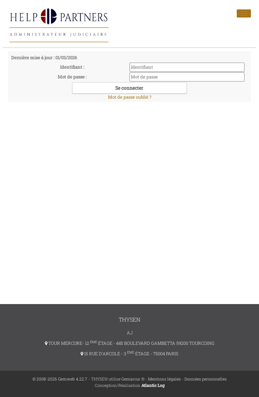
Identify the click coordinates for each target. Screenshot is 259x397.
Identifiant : (72, 67)
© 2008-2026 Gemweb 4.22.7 (59, 379)
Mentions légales (164, 379)
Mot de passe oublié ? (129, 97)
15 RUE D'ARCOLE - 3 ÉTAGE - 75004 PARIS (129, 354)
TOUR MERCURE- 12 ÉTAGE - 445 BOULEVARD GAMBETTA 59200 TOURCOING (129, 343)
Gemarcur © (132, 379)
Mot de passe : (72, 77)
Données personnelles (205, 379)
